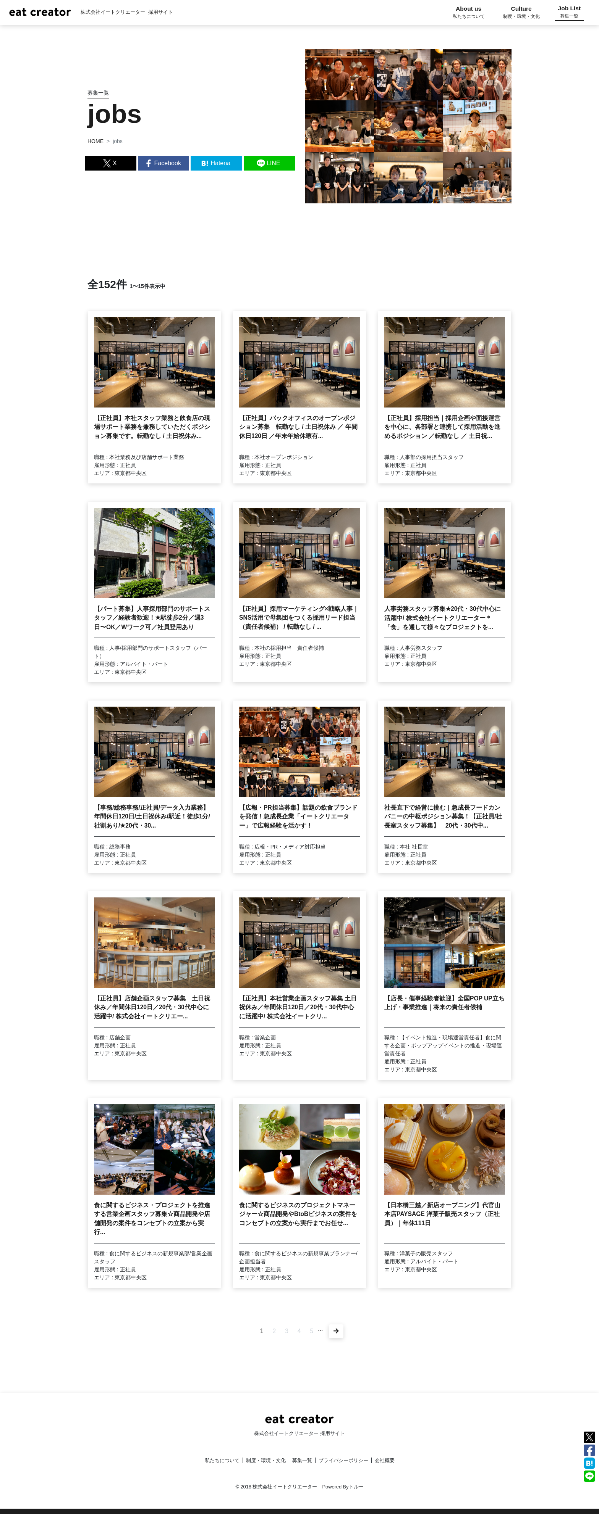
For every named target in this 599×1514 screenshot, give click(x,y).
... (320, 1329)
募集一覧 (302, 1460)
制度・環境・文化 (266, 1460)
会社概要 (385, 1460)
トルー (356, 1487)
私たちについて (222, 1460)
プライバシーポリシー (343, 1460)
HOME (95, 141)
